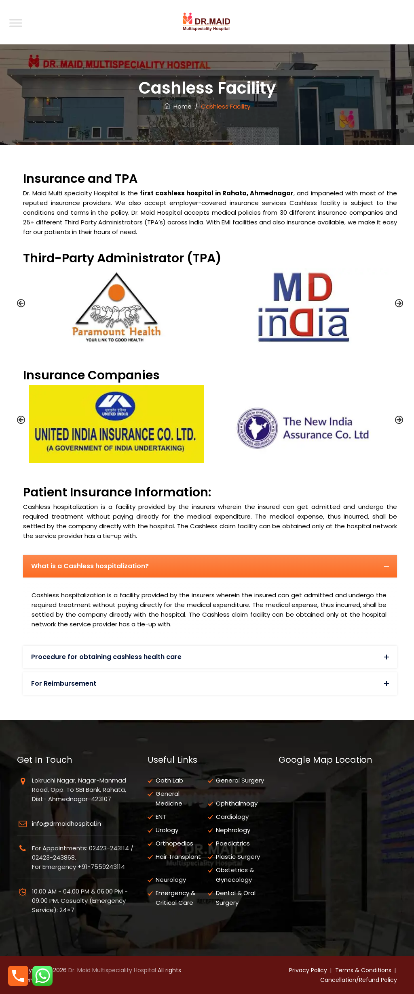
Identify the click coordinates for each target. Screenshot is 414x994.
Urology (167, 830)
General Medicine (169, 798)
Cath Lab (169, 780)
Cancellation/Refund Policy (358, 980)
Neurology (171, 879)
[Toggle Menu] (15, 23)
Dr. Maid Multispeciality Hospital (112, 970)
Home (178, 106)
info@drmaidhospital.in (66, 823)
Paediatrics (233, 843)
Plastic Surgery (238, 856)
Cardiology (232, 816)
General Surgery (240, 780)
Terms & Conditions (363, 970)
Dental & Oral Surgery (236, 898)
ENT (161, 816)
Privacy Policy (308, 970)
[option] (116, 307)
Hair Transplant (178, 856)
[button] (21, 303)
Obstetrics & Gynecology (235, 875)
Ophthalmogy (237, 803)
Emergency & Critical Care (175, 898)
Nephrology (233, 830)
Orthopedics (174, 843)
